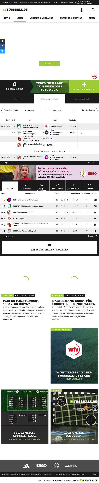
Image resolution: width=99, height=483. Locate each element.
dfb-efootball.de (24, 2)
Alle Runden (25, 186)
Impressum (5, 474)
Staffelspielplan (81, 99)
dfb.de (16, 2)
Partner (54, 2)
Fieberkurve (57, 186)
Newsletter (73, 2)
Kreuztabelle (73, 186)
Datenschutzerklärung (18, 474)
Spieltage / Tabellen (49, 99)
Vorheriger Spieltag (9, 110)
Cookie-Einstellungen (77, 474)
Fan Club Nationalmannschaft (40, 2)
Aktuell (17, 99)
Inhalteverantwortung (61, 474)
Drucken (92, 162)
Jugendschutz (48, 474)
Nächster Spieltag (90, 110)
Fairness (89, 186)
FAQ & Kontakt (63, 2)
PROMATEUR (7, 2)
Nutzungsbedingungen (34, 474)
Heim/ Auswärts (41, 187)
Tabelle (49, 64)
